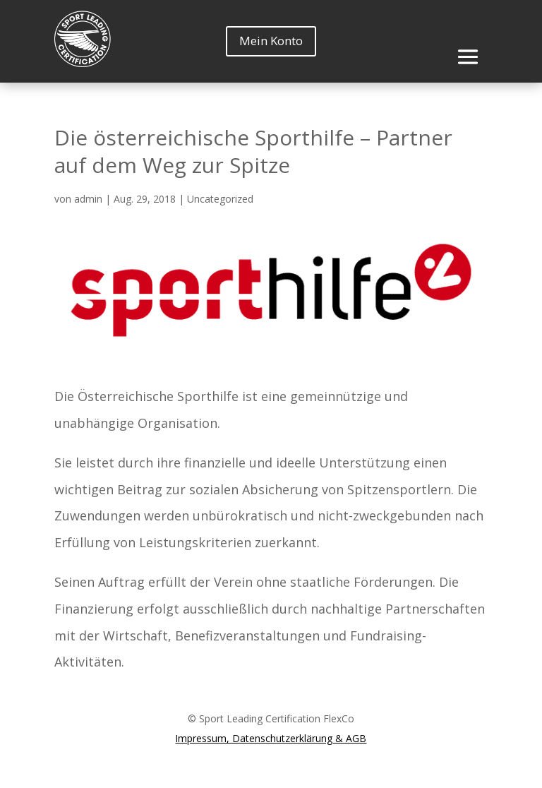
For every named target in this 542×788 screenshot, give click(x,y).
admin (88, 198)
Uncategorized (220, 198)
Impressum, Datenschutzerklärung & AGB (270, 738)
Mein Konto (271, 40)
